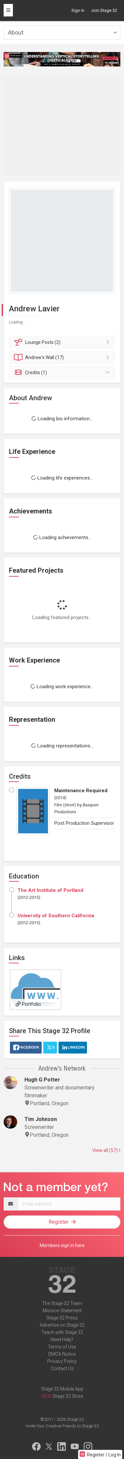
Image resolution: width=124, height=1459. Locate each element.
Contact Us (62, 1368)
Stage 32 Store (68, 1396)
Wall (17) (63, 357)
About (15, 32)
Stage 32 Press (62, 1317)
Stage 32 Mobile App (62, 1389)
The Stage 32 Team (62, 1303)
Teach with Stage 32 (62, 1332)
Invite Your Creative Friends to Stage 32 (62, 1425)
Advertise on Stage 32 (62, 1325)
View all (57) (106, 1150)
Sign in (77, 10)
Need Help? (62, 1339)
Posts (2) (63, 342)
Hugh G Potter (42, 1080)
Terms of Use (62, 1346)
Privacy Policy (62, 1361)
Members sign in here (62, 1245)
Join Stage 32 (104, 10)
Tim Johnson (40, 1119)
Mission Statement (62, 1310)
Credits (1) (63, 373)
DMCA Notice (62, 1354)
